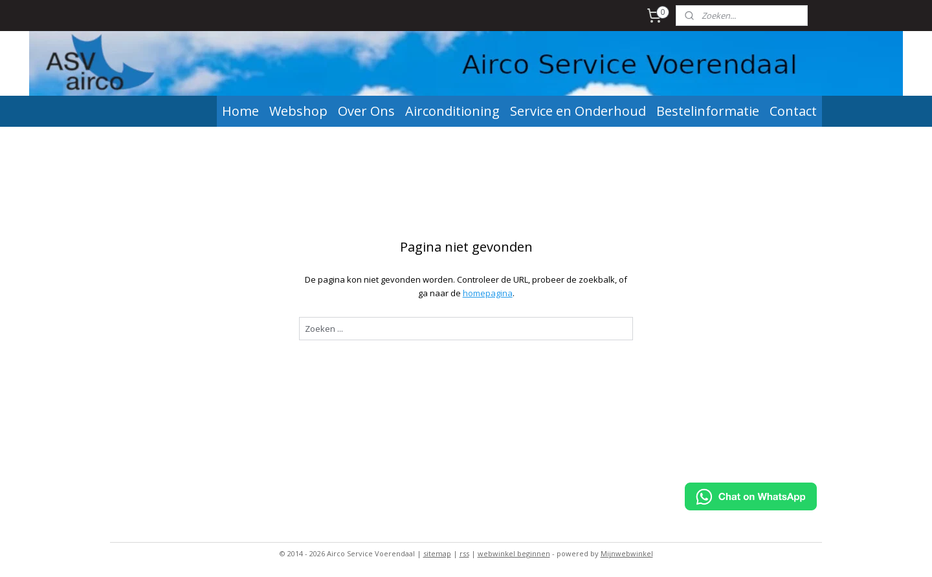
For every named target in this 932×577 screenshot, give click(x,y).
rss (464, 553)
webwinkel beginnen (514, 553)
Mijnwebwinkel (627, 553)
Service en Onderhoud (578, 111)
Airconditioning (452, 111)
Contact (793, 111)
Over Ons (366, 111)
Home (240, 111)
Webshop (298, 111)
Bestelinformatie (707, 111)
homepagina (487, 293)
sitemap (437, 553)
